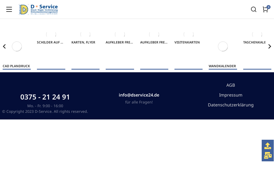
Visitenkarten (187, 42)
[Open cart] (265, 9)
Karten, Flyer (83, 42)
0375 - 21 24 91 (45, 97)
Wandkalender (222, 66)
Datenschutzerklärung (231, 105)
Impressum (230, 95)
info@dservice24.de (139, 95)
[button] (4, 46)
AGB (230, 85)
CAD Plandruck (16, 66)
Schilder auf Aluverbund (60, 42)
